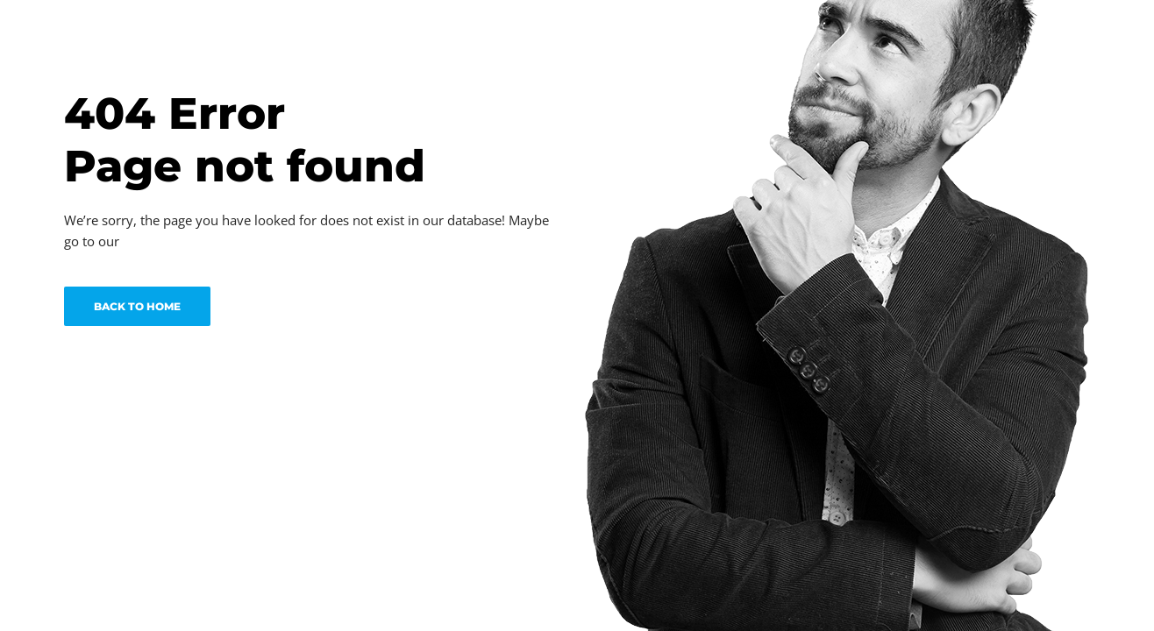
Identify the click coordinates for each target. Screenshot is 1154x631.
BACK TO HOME (137, 306)
